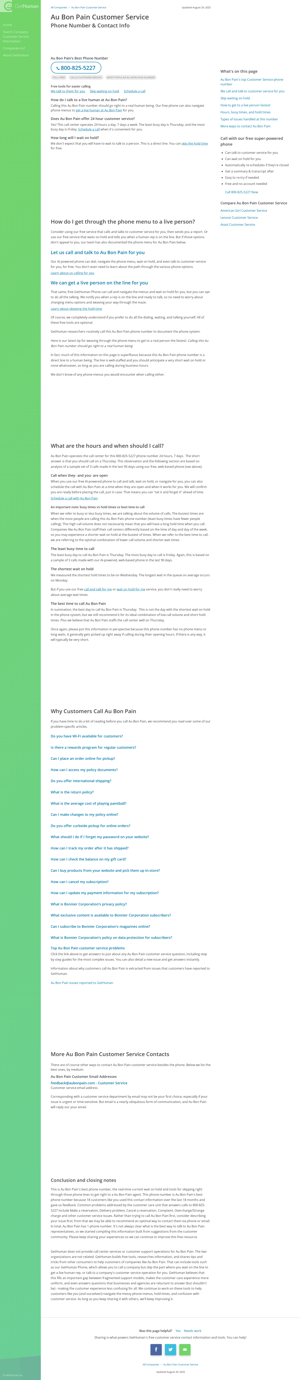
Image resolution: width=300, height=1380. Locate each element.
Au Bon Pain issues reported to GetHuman (82, 983)
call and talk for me (98, 589)
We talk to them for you (68, 91)
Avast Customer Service (237, 224)
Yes (178, 1331)
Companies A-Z (14, 48)
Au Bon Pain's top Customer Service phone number (251, 81)
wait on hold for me (131, 589)
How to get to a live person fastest (245, 105)
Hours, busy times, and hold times (245, 112)
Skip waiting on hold (104, 91)
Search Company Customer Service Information (16, 36)
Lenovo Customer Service (239, 217)
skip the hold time (195, 143)
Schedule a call (134, 91)
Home (7, 25)
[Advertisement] (131, 184)
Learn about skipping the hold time (76, 309)
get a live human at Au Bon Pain (99, 110)
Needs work (192, 1331)
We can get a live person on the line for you (99, 282)
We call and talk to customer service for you (252, 91)
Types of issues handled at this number (249, 119)
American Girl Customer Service (243, 210)
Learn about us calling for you (72, 273)
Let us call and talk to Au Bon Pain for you (98, 252)
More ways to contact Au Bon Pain (245, 126)
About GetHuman (16, 55)
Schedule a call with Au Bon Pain (74, 498)
